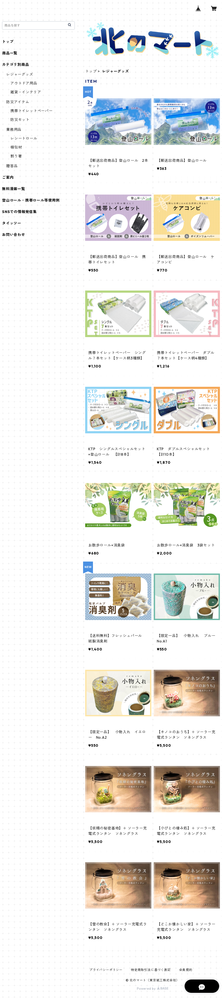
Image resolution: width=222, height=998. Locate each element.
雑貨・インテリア (25, 92)
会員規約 (185, 970)
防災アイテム (17, 102)
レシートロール (23, 138)
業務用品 (14, 129)
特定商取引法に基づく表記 (151, 970)
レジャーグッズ (19, 74)
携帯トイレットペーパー (31, 110)
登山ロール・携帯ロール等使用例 (31, 200)
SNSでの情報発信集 (19, 211)
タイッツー (11, 223)
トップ (91, 71)
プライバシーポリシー (106, 970)
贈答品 (12, 166)
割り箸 (16, 156)
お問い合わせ (13, 234)
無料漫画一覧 (13, 188)
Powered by (152, 988)
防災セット (20, 119)
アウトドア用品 (23, 83)
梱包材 (16, 147)
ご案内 (8, 177)
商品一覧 (9, 53)
